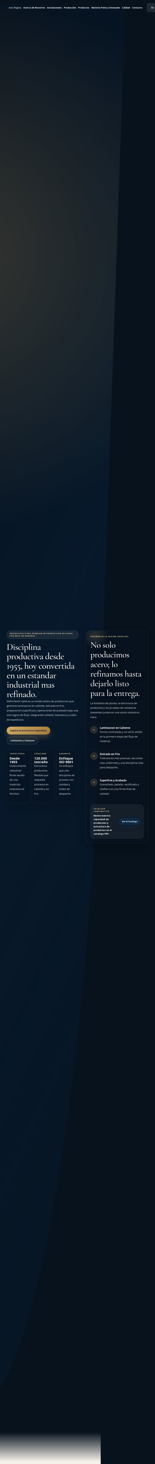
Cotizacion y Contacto (22, 740)
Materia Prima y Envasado (105, 7)
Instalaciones (54, 7)
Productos (83, 7)
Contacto (137, 7)
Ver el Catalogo (129, 821)
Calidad (126, 7)
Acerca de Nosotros (34, 7)
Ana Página (15, 7)
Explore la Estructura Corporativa (28, 730)
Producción (70, 7)
